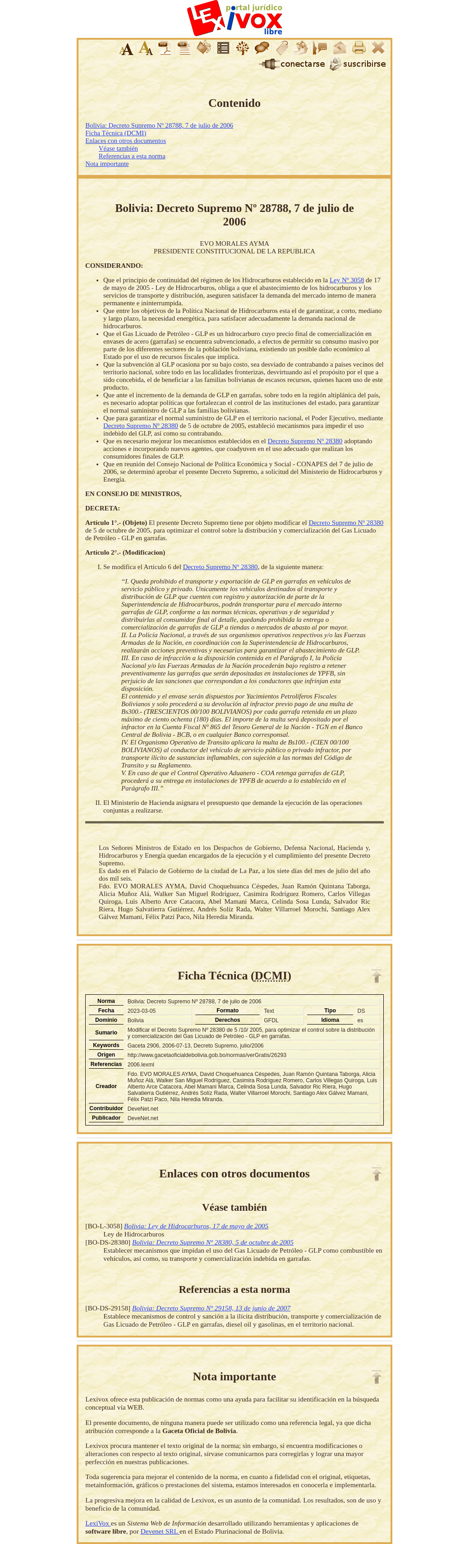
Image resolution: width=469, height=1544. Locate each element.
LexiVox (97, 1523)
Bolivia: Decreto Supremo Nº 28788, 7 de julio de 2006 (159, 125)
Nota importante (107, 163)
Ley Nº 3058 (347, 280)
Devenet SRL (160, 1531)
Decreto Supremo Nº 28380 (140, 425)
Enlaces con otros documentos (125, 140)
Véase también (118, 148)
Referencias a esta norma (132, 156)
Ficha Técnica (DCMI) (115, 133)
